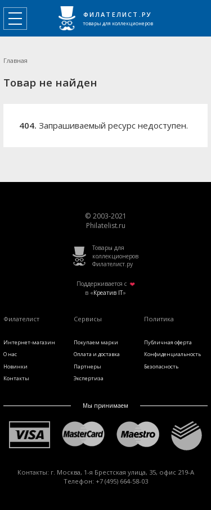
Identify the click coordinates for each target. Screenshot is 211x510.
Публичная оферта (168, 342)
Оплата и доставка (97, 354)
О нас (10, 354)
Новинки (15, 366)
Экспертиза (89, 378)
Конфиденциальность (172, 354)
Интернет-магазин (29, 342)
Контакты (16, 378)
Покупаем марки (96, 342)
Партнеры (87, 366)
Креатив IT (108, 293)
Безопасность (161, 366)
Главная (15, 60)
